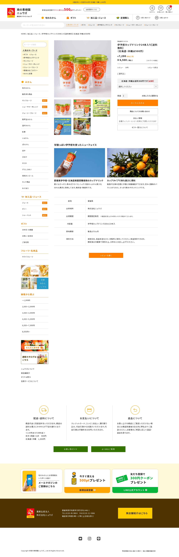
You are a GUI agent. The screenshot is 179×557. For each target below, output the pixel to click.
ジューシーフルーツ (151, 25)
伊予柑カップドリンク (105, 25)
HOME (23, 34)
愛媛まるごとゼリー (31, 70)
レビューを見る (153, 67)
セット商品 (26, 182)
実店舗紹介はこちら (137, 513)
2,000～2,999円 (28, 306)
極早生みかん (27, 119)
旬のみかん (26, 88)
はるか (24, 157)
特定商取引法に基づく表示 (131, 551)
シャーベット (26, 215)
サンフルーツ (119, 25)
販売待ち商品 (27, 94)
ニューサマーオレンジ (134, 25)
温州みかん (26, 125)
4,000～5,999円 (28, 319)
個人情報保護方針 (149, 551)
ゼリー (24, 209)
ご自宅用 (25, 242)
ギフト (84, 25)
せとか (24, 163)
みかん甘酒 (28, 73)
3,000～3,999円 (28, 313)
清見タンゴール (27, 176)
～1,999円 (26, 300)
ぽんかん (25, 144)
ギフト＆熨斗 (26, 377)
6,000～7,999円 (28, 325)
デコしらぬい (27, 169)
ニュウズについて (27, 369)
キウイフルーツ (27, 257)
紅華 (24, 132)
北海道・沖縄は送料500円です (137, 81)
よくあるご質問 (108, 449)
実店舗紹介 (25, 373)
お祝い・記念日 (27, 236)
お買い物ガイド (70, 449)
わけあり (25, 188)
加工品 (30, 34)
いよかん (25, 138)
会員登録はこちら (91, 9)
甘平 (24, 151)
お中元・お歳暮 (27, 230)
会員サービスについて (29, 381)
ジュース (92, 25)
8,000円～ (26, 331)
